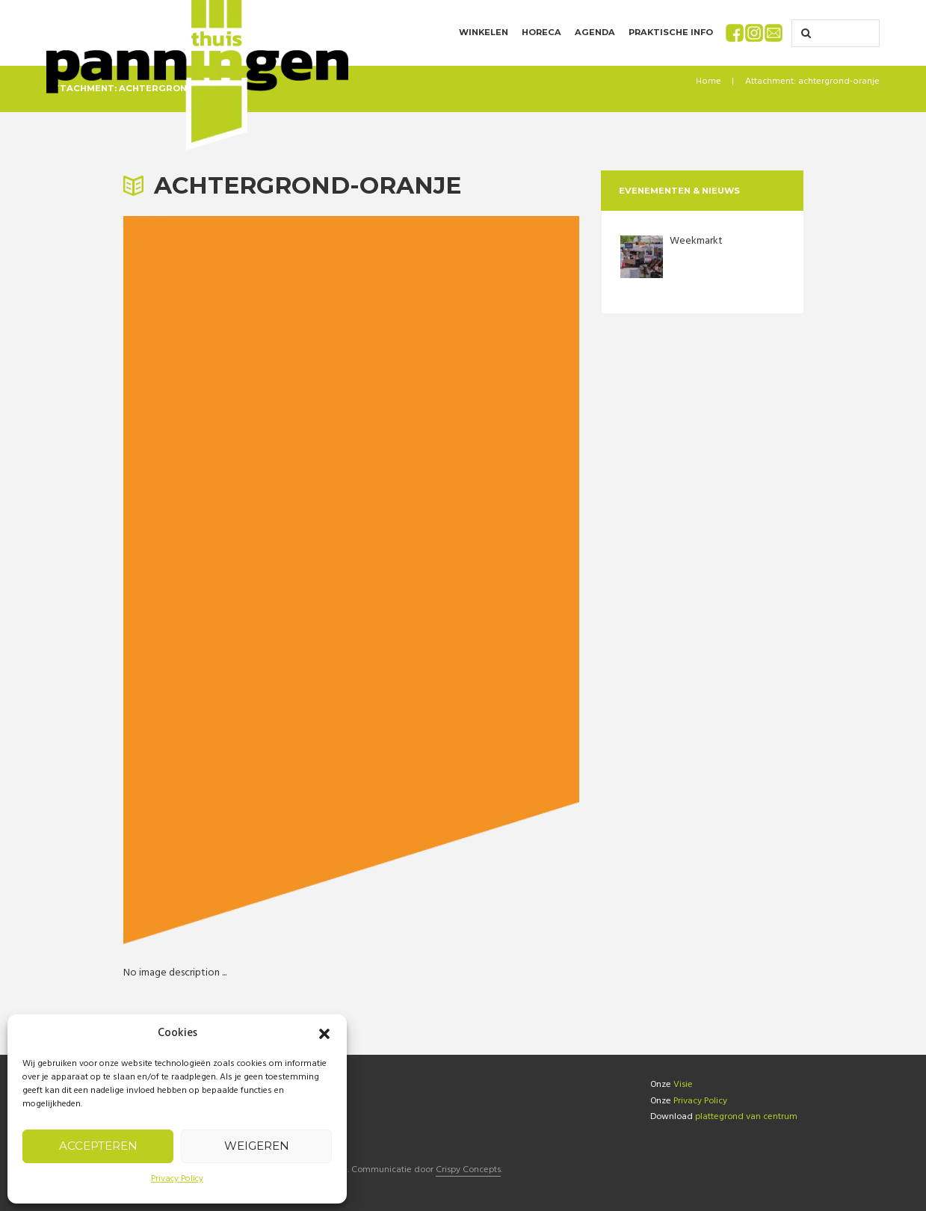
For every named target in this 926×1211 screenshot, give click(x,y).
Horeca (541, 32)
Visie (683, 1084)
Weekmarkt (696, 241)
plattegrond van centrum (746, 1116)
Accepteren (98, 1145)
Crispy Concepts (468, 1171)
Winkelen (483, 32)
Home (708, 81)
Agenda (595, 32)
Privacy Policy (177, 1178)
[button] (324, 1033)
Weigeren (256, 1145)
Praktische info (671, 32)
